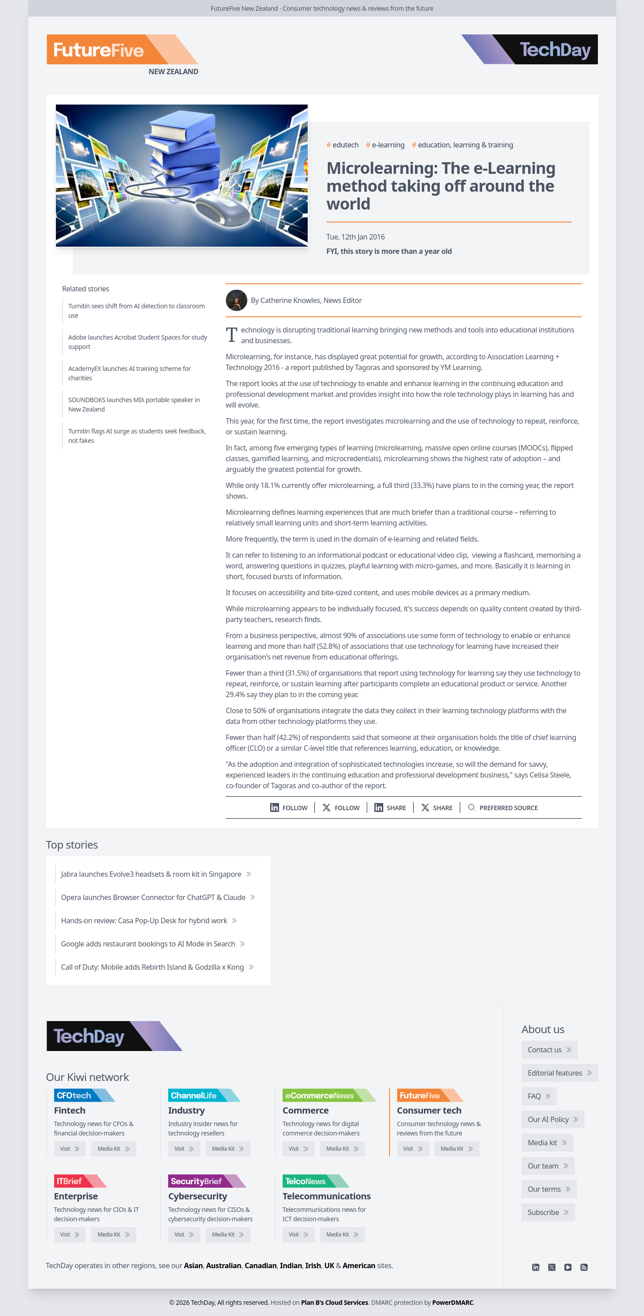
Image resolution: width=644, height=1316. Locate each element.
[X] (551, 1267)
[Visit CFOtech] (70, 1148)
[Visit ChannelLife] (184, 1148)
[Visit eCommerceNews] (299, 1148)
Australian (223, 1265)
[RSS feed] (584, 1267)
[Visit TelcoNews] (299, 1234)
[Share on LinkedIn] (390, 807)
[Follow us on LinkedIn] (289, 807)
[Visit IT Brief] (70, 1234)
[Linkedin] (535, 1267)
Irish (313, 1265)
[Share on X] (437, 807)
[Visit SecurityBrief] (184, 1234)
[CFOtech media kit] (113, 1148)
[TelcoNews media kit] (342, 1234)
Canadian (261, 1265)
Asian (193, 1265)
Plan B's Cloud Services (334, 1302)
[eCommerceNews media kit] (342, 1148)
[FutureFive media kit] (457, 1148)
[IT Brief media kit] (113, 1234)
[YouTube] (568, 1267)
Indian (291, 1265)
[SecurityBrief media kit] (228, 1234)
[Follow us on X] (341, 807)
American (359, 1265)
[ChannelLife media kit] (228, 1148)
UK (329, 1265)
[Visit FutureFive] (413, 1148)
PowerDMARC (453, 1302)
